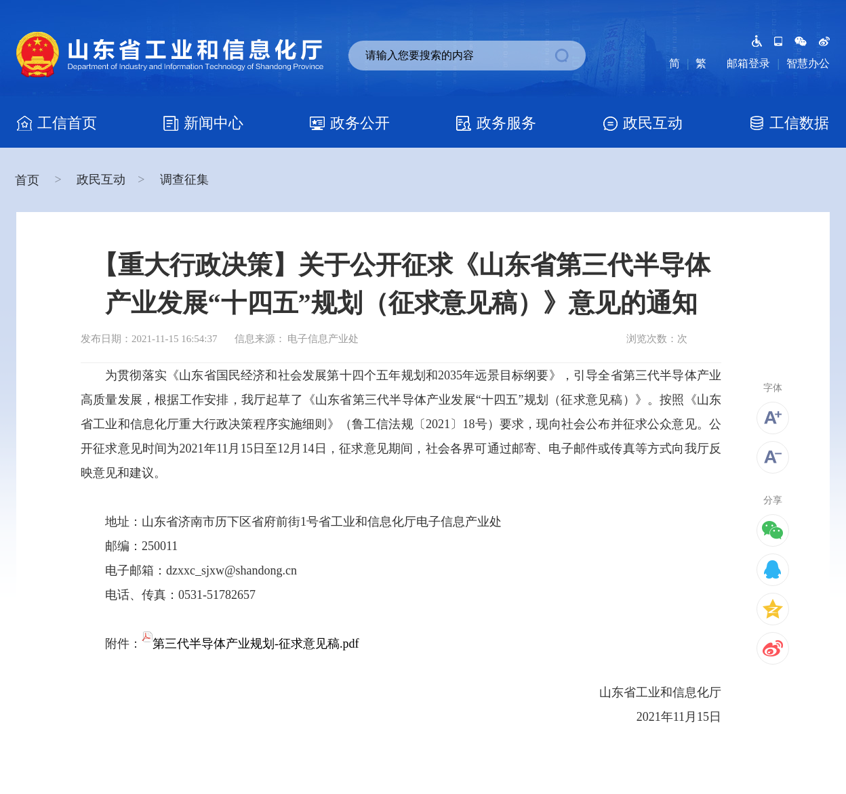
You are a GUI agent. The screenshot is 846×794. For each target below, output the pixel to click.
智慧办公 (808, 63)
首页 (29, 180)
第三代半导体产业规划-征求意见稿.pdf (250, 643)
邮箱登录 (748, 63)
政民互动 (101, 179)
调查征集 (184, 179)
